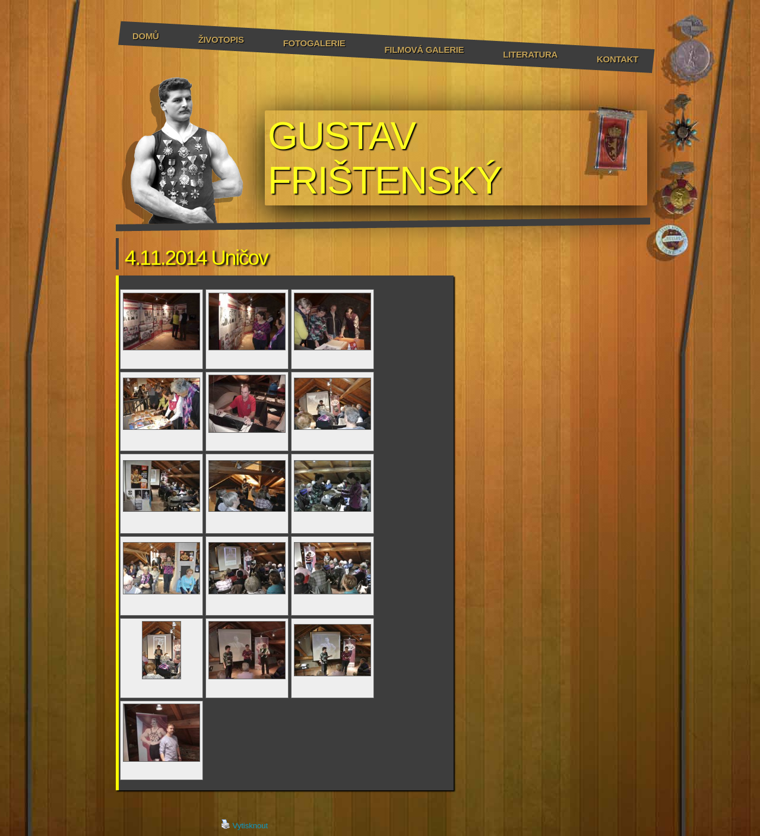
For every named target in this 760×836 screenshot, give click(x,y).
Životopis (221, 39)
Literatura (530, 54)
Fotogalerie (314, 43)
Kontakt (617, 59)
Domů (145, 36)
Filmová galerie (424, 50)
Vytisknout (244, 824)
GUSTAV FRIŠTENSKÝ (384, 158)
